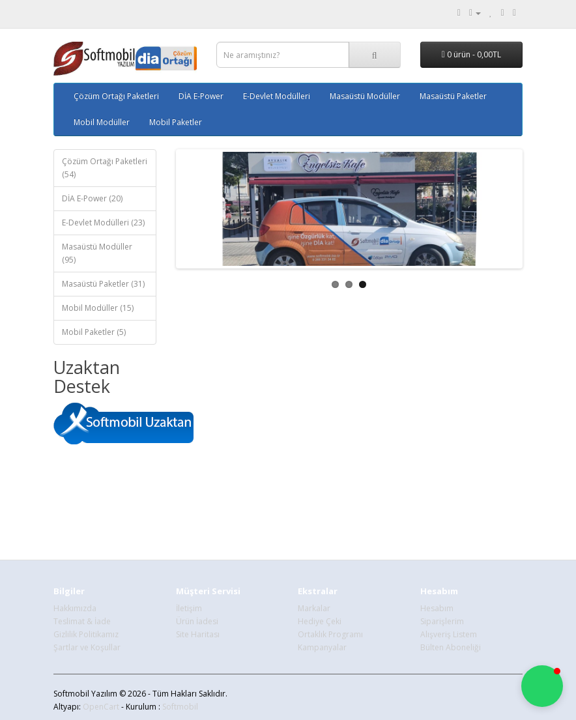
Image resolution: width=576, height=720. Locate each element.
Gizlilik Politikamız (86, 634)
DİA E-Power (201, 96)
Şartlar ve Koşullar (87, 647)
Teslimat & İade (82, 621)
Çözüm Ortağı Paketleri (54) (104, 168)
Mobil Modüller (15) (98, 307)
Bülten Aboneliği (450, 647)
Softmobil (180, 706)
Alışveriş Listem (448, 634)
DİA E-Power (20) (92, 198)
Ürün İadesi (197, 621)
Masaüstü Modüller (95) (97, 253)
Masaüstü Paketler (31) (103, 283)
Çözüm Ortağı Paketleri (116, 96)
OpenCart (101, 706)
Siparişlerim (442, 621)
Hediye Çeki (319, 621)
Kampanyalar (322, 647)
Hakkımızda (74, 608)
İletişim (189, 608)
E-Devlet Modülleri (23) (103, 222)
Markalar (314, 608)
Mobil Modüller (102, 122)
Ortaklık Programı (330, 634)
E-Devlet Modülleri (276, 96)
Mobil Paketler (175, 122)
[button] (542, 686)
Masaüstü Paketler (453, 96)
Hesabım (437, 608)
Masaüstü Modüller (365, 96)
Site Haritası (198, 634)
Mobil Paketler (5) (94, 332)
